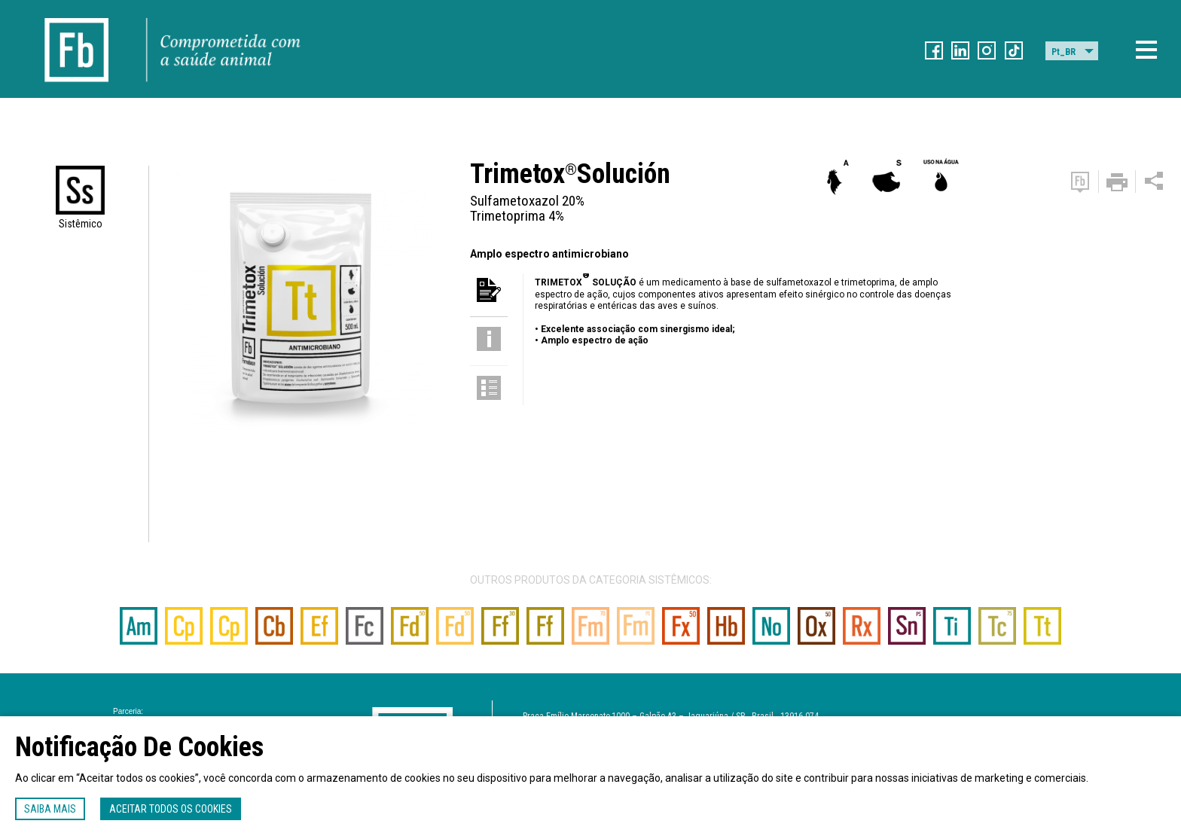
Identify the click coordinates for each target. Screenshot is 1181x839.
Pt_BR (1063, 52)
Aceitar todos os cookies (170, 809)
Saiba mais (50, 809)
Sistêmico (80, 224)
